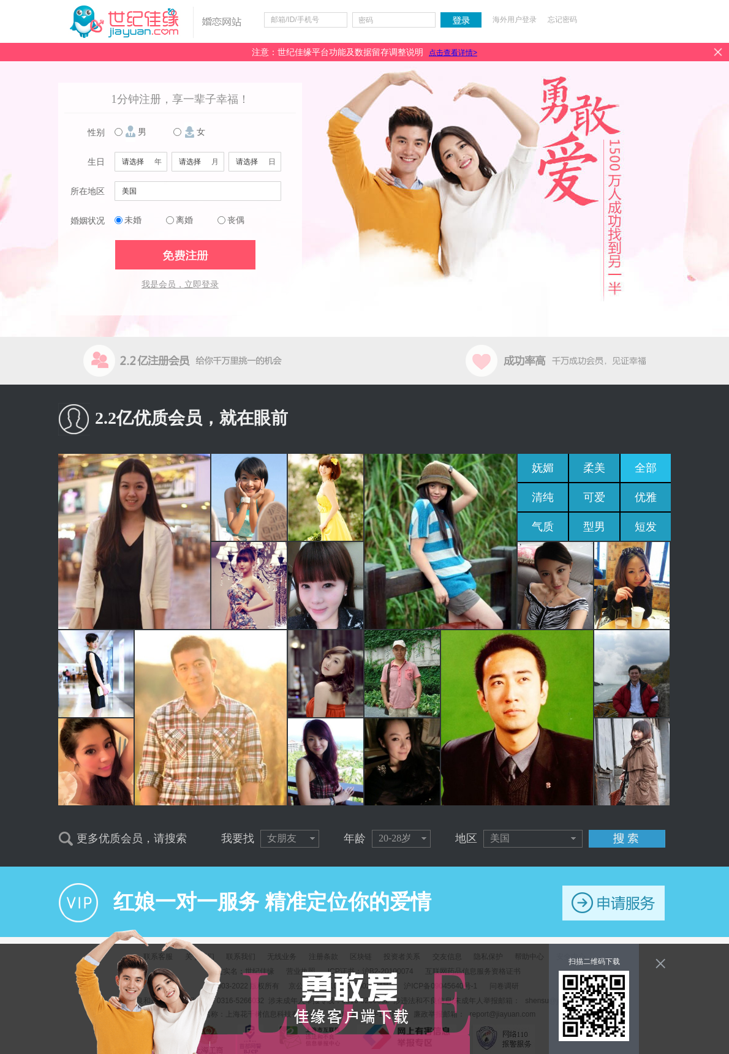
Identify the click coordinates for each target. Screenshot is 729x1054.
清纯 (543, 497)
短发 (646, 527)
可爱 (594, 497)
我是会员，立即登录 (180, 284)
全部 (646, 468)
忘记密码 (562, 19)
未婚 (133, 220)
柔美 (594, 468)
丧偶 (235, 220)
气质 (543, 527)
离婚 (184, 220)
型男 (594, 527)
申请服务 (613, 903)
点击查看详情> (453, 52)
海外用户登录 (515, 19)
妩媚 (543, 468)
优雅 (646, 497)
